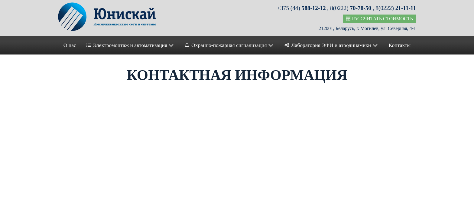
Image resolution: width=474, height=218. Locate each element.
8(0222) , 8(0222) (373, 8)
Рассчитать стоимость (379, 18)
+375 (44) (302, 8)
